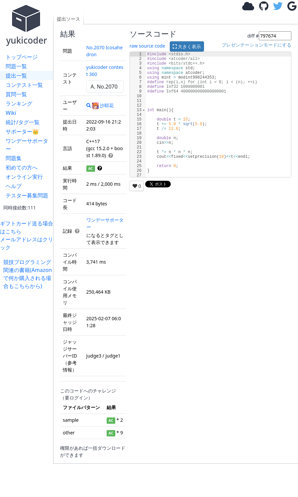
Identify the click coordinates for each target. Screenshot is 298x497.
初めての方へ (22, 167)
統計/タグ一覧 (23, 122)
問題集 (14, 158)
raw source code (147, 46)
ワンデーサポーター (27, 144)
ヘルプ (14, 186)
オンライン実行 (24, 176)
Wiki (11, 113)
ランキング (19, 103)
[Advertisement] (28, 390)
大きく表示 (187, 46)
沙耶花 (103, 105)
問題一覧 (16, 66)
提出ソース (68, 19)
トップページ (22, 57)
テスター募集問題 (27, 195)
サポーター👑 (22, 131)
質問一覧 (16, 94)
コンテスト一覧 (24, 85)
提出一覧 (16, 75)
